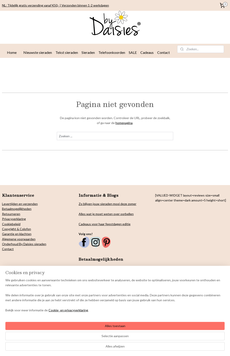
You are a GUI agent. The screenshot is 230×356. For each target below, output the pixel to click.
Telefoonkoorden (111, 52)
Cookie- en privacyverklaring (68, 348)
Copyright (9, 229)
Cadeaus (147, 52)
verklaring (19, 219)
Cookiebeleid (11, 224)
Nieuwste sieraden (37, 52)
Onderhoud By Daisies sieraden (24, 244)
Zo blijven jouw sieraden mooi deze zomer (107, 204)
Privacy (7, 219)
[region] (85, 333)
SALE (133, 52)
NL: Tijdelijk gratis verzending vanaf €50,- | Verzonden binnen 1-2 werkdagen (55, 5)
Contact (163, 52)
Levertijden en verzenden (20, 204)
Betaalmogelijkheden (16, 209)
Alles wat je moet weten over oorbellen (106, 214)
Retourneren (11, 214)
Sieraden (88, 52)
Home (12, 52)
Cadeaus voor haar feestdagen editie (104, 224)
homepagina (124, 123)
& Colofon (23, 229)
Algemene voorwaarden (18, 239)
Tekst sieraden (66, 52)
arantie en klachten (17, 234)
